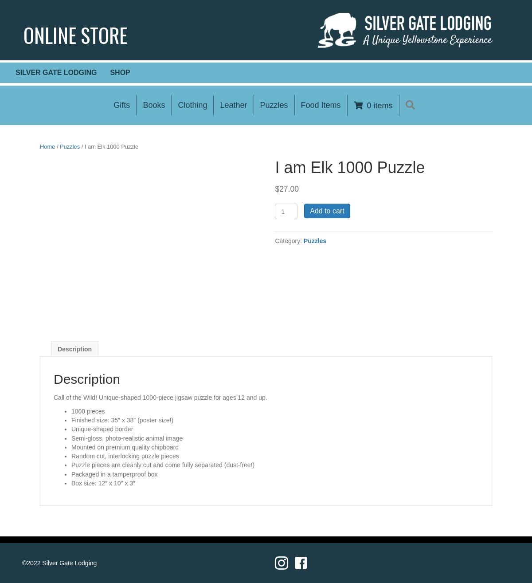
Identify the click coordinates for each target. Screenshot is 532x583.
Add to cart (327, 211)
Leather (233, 105)
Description (75, 349)
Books (154, 105)
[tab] (74, 349)
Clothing (192, 105)
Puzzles (274, 105)
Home (47, 146)
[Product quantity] (286, 211)
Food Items (321, 105)
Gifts (121, 105)
